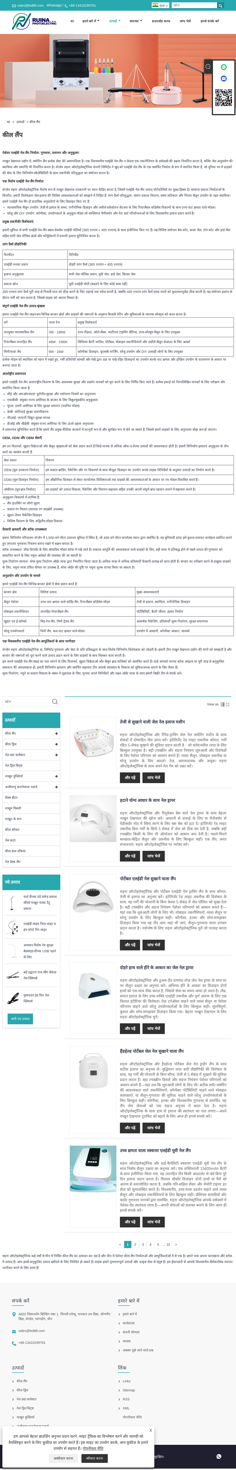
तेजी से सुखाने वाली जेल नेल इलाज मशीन (152, 723)
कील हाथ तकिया (15, 853)
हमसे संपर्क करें (210, 22)
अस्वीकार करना (63, 1458)
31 (168, 1246)
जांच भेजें (185, 22)
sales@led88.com (30, 5)
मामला (127, 1343)
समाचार (136, 22)
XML (126, 1410)
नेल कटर (10, 842)
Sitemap (129, 1391)
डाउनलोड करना (161, 22)
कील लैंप (34, 123)
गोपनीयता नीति (93, 1448)
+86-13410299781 (82, 5)
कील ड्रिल (10, 746)
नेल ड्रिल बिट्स (13, 767)
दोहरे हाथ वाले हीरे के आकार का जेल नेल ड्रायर (156, 969)
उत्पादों (115, 22)
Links (127, 1382)
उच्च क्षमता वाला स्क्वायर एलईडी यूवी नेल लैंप (155, 1152)
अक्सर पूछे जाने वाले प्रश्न (138, 1352)
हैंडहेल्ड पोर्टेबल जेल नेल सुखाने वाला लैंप (152, 1052)
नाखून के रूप (13, 821)
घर (72, 22)
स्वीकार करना (94, 1458)
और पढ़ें (130, 779)
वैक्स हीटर (11, 799)
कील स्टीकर (12, 831)
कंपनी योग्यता (131, 1334)
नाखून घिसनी (13, 810)
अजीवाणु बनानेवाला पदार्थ (21, 788)
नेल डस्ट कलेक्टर (15, 756)
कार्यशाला (129, 1324)
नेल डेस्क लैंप (12, 863)
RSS (126, 1401)
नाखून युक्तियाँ (14, 778)
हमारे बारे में (90, 22)
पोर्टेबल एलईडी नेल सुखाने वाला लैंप (148, 880)
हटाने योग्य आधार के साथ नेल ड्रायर (147, 802)
